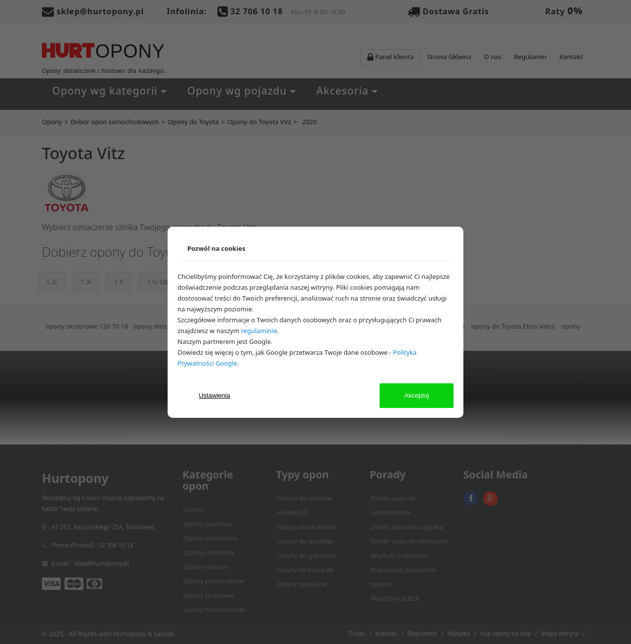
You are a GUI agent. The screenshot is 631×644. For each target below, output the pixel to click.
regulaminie (259, 330)
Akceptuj (416, 395)
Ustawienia (214, 395)
